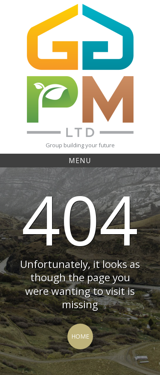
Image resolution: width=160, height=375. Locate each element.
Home (80, 336)
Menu (80, 160)
